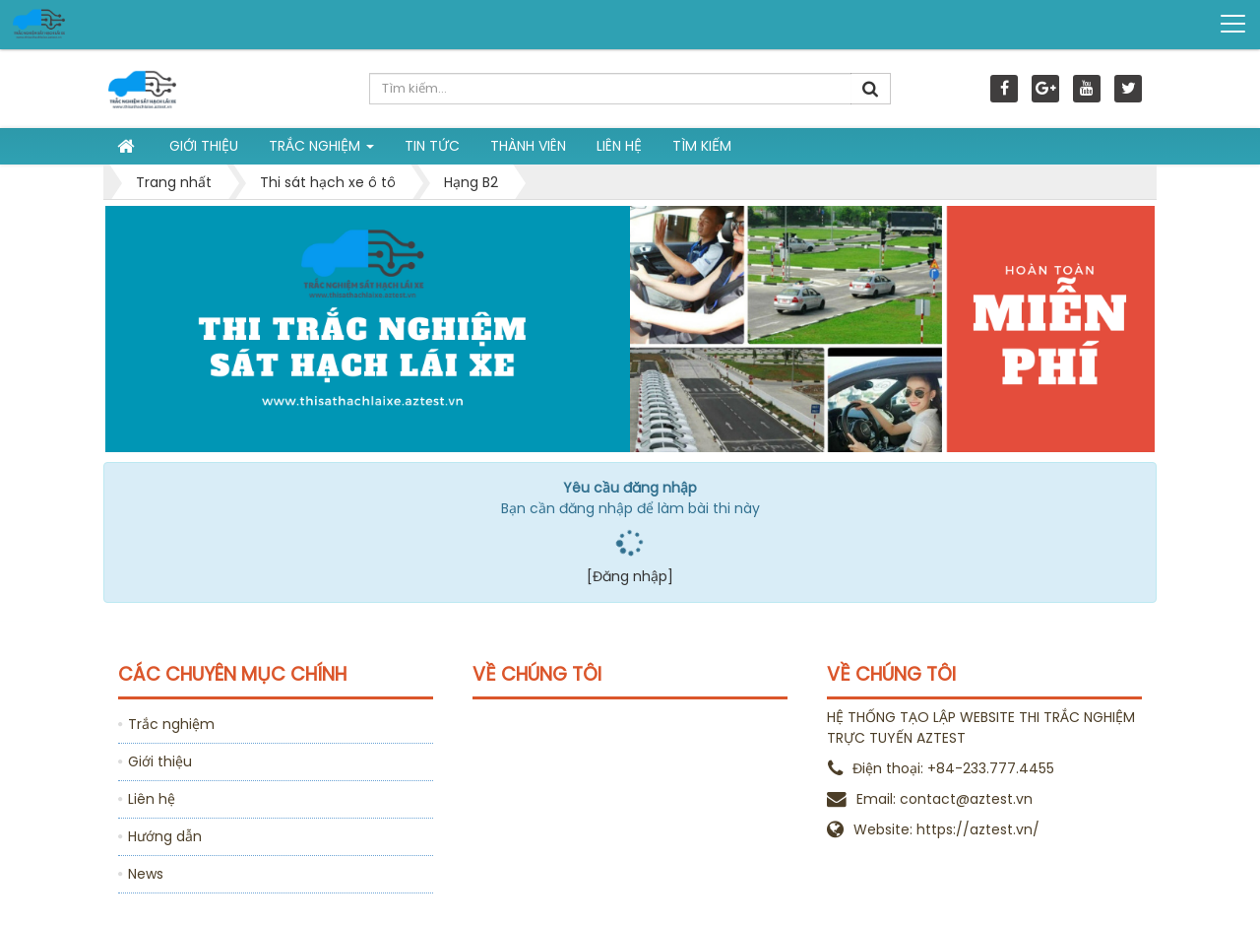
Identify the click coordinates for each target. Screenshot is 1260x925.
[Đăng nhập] (630, 576)
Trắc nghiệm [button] (321, 150)
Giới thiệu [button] (203, 146)
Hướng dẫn (165, 836)
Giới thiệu (160, 761)
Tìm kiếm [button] (701, 146)
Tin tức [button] (432, 146)
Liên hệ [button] (619, 146)
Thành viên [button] (528, 146)
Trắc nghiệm (171, 724)
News (145, 874)
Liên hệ (151, 799)
